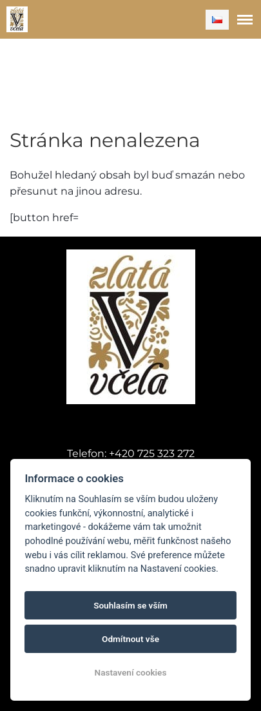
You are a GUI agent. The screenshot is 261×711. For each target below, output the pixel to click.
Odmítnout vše (130, 639)
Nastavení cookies (131, 672)
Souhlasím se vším (130, 605)
